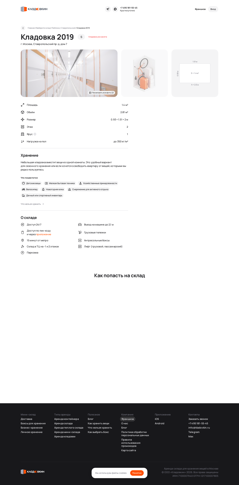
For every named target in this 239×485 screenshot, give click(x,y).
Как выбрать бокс (98, 432)
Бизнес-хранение (32, 427)
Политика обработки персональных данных (135, 433)
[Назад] (23, 28)
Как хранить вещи (98, 423)
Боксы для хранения (33, 423)
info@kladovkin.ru (199, 427)
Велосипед (31, 189)
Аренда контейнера (66, 419)
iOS (157, 419)
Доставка (26, 419)
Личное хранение (32, 432)
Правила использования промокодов (130, 443)
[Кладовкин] (34, 9)
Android (159, 423)
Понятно (137, 472)
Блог (91, 419)
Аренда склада (63, 423)
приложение (43, 234)
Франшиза (200, 9)
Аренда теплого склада (68, 427)
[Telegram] (108, 9)
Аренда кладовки (64, 436)
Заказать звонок (198, 419)
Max (190, 436)
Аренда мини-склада (67, 432)
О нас (124, 423)
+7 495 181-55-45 (128, 7)
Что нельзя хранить (100, 427)
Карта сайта (128, 450)
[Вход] (213, 9)
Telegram (194, 432)
